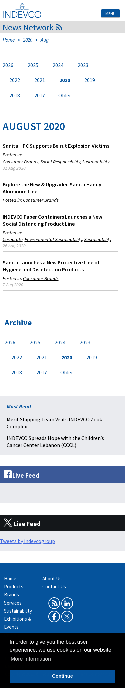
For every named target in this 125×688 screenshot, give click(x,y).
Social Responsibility (60, 162)
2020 (27, 40)
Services (13, 602)
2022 (14, 80)
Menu (110, 13)
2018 (14, 95)
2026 (8, 65)
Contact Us (54, 586)
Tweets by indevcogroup (27, 541)
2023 (83, 65)
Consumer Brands (20, 162)
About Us (52, 578)
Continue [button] (62, 676)
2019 (89, 80)
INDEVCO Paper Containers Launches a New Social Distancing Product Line (52, 220)
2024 (58, 65)
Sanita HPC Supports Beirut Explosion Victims (56, 145)
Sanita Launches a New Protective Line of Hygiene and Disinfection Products (51, 266)
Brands (11, 594)
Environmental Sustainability (53, 239)
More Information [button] (31, 659)
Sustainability (95, 162)
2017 (39, 95)
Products (13, 586)
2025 (33, 65)
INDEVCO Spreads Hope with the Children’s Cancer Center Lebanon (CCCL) (55, 441)
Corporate (13, 239)
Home (9, 40)
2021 (39, 80)
